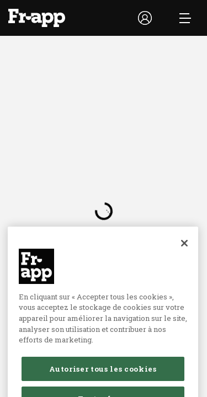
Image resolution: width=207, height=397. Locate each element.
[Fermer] (184, 252)
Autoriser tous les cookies (102, 378)
